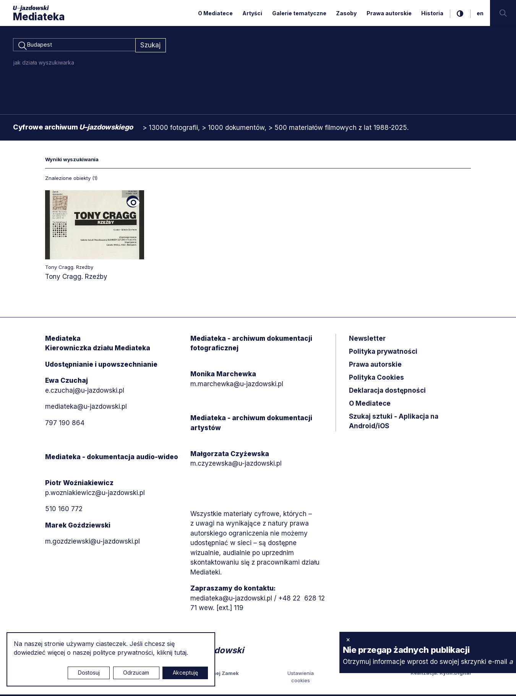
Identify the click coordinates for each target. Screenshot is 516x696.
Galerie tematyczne (299, 13)
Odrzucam (136, 672)
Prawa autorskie (389, 13)
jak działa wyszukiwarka (43, 63)
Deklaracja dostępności (387, 391)
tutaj (180, 652)
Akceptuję (185, 672)
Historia (432, 13)
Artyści (252, 13)
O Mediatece (215, 13)
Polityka (376, 378)
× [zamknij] (348, 639)
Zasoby (346, 13)
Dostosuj (89, 672)
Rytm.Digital (455, 674)
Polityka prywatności (383, 352)
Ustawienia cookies (300, 678)
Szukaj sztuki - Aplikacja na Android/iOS (393, 422)
